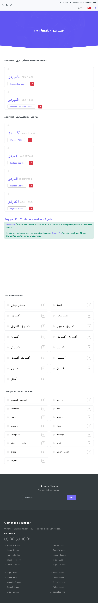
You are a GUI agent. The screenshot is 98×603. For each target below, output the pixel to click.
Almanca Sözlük (12, 545)
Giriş (80, 8)
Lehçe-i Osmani (58, 555)
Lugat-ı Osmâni (11, 592)
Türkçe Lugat (57, 587)
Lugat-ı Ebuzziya (58, 565)
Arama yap (90, 2)
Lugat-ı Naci (10, 572)
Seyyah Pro (10, 224)
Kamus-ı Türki (16, 140)
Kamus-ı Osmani (12, 565)
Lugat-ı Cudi (56, 560)
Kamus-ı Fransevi (17, 84)
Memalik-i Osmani (12, 582)
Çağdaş (64, 2)
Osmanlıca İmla (57, 592)
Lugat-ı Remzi (11, 577)
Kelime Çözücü (77, 2)
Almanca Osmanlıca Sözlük (21, 107)
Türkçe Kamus (57, 577)
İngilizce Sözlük (16, 163)
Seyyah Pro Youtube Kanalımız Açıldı (28, 219)
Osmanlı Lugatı (11, 587)
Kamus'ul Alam (57, 550)
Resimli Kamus (57, 572)
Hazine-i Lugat (11, 550)
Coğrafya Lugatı (58, 582)
